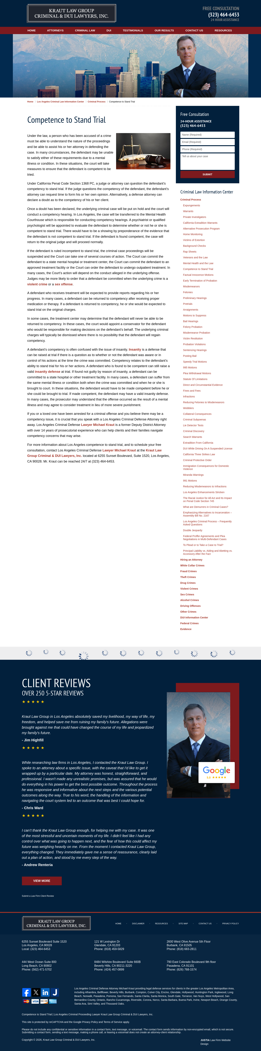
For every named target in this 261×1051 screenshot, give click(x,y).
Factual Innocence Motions (198, 274)
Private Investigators (194, 216)
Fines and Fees (192, 389)
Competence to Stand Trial (198, 268)
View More (41, 878)
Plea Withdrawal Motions (197, 372)
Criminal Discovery (193, 430)
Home (32, 30)
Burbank (129, 990)
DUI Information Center (194, 615)
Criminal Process (190, 199)
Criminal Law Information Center (206, 192)
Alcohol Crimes (189, 598)
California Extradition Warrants (200, 222)
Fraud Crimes (188, 569)
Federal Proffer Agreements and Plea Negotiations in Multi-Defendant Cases (204, 536)
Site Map (183, 921)
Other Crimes (188, 609)
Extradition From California (198, 441)
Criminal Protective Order (197, 459)
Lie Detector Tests (193, 424)
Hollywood (187, 990)
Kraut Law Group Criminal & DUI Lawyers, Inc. (69, 1037)
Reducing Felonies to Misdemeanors (203, 401)
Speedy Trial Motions (195, 361)
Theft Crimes (188, 575)
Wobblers (188, 407)
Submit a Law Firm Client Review (38, 894)
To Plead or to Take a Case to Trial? (203, 543)
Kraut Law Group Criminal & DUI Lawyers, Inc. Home (71, 13)
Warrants (188, 211)
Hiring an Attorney (191, 558)
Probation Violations (194, 343)
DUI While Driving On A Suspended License (207, 447)
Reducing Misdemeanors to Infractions (204, 485)
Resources (223, 30)
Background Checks (194, 245)
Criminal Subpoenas (194, 418)
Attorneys (55, 30)
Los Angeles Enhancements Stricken (203, 491)
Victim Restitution (193, 337)
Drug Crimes (188, 581)
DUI (109, 30)
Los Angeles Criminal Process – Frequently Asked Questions (207, 522)
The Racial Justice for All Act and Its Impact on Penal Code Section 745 (207, 498)
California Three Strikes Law (199, 453)
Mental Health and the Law (198, 263)
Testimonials (133, 30)
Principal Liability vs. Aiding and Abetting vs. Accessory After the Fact (207, 551)
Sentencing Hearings (195, 349)
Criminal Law (86, 30)
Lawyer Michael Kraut (97, 425)
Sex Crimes (187, 592)
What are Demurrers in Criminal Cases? (205, 505)
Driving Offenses (190, 604)
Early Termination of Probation (200, 280)
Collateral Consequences (197, 413)
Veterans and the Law (195, 257)
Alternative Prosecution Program (201, 228)
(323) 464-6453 (223, 14)
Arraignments (190, 309)
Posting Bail (190, 355)
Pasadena (99, 994)
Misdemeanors (191, 286)
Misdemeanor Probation (196, 332)
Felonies (188, 291)
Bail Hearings (190, 320)
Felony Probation (192, 326)
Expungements (191, 205)
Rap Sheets (189, 251)
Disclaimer (138, 921)
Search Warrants (192, 436)
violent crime (37, 284)
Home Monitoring (192, 234)
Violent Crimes (189, 586)
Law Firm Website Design (220, 1038)
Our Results (164, 30)
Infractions (189, 395)
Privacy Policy (230, 921)
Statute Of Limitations (195, 378)
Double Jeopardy (192, 528)
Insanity (135, 349)
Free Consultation (194, 114)
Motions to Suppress (194, 314)
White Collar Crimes (192, 563)
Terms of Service (113, 1019)
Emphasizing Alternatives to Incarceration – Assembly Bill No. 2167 (207, 513)
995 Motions (190, 366)
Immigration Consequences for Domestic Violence (206, 466)
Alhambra (90, 990)
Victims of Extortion (194, 240)
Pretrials (187, 303)
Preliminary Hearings (195, 297)
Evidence (185, 627)
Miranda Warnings (193, 473)
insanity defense (47, 371)
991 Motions (190, 479)
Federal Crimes (189, 621)
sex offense (64, 284)
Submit (207, 174)
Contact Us (195, 30)
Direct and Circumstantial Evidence (203, 384)
